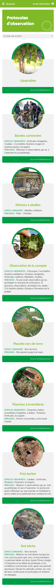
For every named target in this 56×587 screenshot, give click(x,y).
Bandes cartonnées (28, 135)
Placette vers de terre (28, 343)
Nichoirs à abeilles (28, 205)
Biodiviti (10, 4)
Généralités (28, 80)
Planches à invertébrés (28, 404)
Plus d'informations (41, 90)
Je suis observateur (44, 4)
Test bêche (28, 546)
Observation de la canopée (28, 265)
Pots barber (28, 473)
